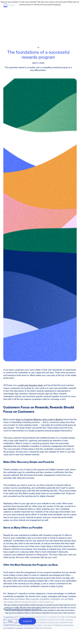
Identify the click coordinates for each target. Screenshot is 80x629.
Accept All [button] (27, 621)
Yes (56, 4)
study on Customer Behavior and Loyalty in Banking (39, 419)
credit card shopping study (30, 385)
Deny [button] (10, 621)
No (59, 4)
